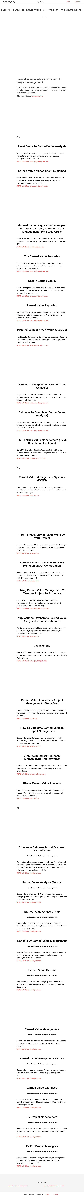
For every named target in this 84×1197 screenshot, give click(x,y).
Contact (56, 1194)
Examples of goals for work (18, 1186)
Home (68, 1)
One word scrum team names (54, 1186)
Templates (77, 1)
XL (42, 17)
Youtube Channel (37, 96)
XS (38, 17)
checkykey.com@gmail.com (36, 1194)
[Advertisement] (42, 32)
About (47, 1194)
